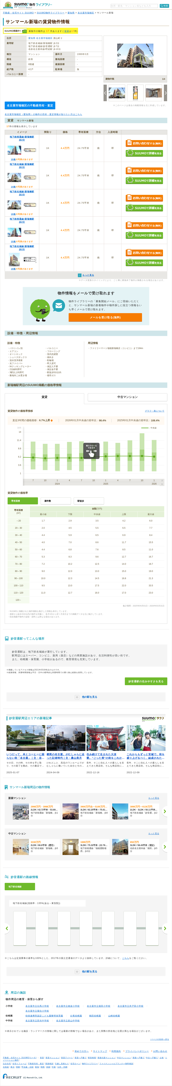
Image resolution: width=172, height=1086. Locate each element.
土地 (162, 1058)
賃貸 (66, 31)
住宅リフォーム (19, 1064)
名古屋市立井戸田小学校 (130, 1006)
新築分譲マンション (106, 1058)
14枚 (13, 187)
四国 (48, 1067)
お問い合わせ (160, 1051)
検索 (166, 6)
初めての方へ (82, 1051)
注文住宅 (7, 1064)
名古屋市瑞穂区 (86, 13)
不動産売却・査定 (36, 1064)
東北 (12, 1067)
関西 (43, 1067)
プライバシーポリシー (137, 1051)
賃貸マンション (52, 1058)
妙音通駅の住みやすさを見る (146, 681)
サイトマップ (100, 1051)
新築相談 (49, 1064)
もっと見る (153, 798)
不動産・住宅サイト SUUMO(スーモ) (20, 1058)
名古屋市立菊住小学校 (37, 1011)
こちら (125, 958)
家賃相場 (92, 1058)
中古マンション (124, 1058)
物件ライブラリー (90, 1064)
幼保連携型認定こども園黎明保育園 (44, 1016)
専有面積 (15, 501)
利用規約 (116, 1051)
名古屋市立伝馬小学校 (37, 1006)
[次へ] (164, 811)
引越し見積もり (62, 1064)
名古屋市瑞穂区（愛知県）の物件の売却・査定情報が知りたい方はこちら (43, 114)
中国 (54, 1067)
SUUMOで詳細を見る (144, 153)
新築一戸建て (139, 1058)
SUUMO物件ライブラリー (51, 13)
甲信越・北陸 (27, 1067)
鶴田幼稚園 (95, 1016)
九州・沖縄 (62, 1067)
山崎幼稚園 (114, 1016)
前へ (7, 928)
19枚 (13, 214)
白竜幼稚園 (76, 1016)
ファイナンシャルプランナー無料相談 (116, 1064)
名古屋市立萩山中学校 (68, 1020)
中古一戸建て (152, 1058)
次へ (164, 928)
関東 (18, 1067)
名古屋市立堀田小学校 (98, 1006)
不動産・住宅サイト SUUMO (18, 13)
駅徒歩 (81, 501)
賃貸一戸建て (81, 1058)
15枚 (13, 159)
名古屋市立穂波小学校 (68, 1006)
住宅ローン (75, 1064)
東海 (37, 1067)
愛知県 (71, 13)
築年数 (47, 501)
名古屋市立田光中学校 (37, 1020)
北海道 (6, 1067)
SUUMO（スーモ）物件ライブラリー (27, 5)
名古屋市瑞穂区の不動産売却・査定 (30, 105)
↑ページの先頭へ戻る (159, 1039)
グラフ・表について (154, 411)
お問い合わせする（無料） (144, 143)
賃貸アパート (67, 1058)
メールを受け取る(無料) (105, 317)
